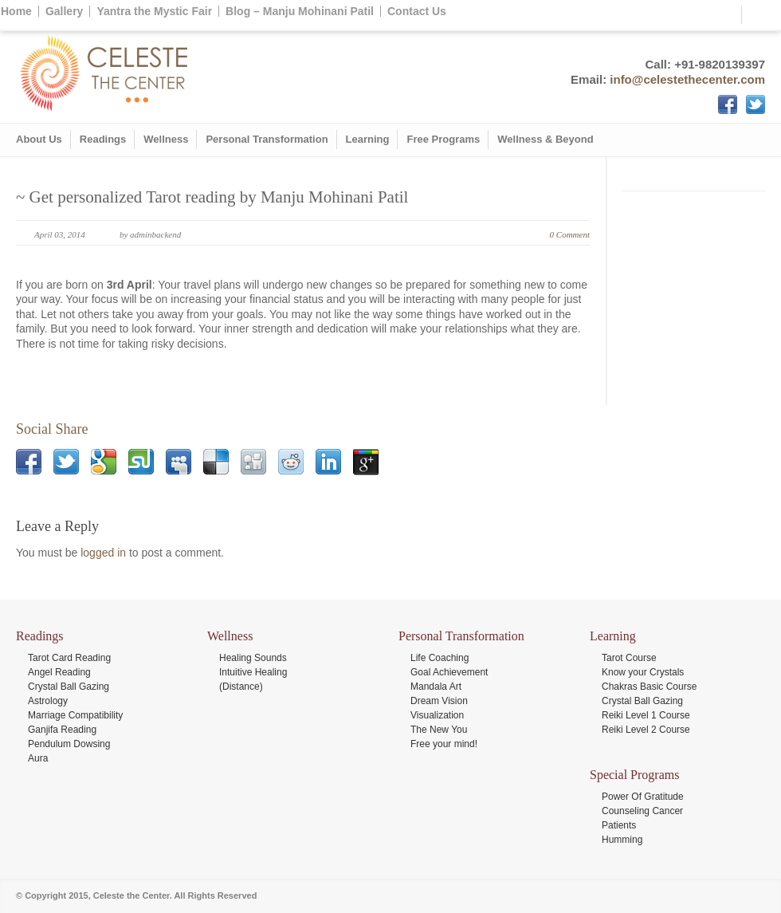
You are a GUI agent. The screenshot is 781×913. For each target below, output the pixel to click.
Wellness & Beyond (545, 139)
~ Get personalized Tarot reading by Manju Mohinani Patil (212, 197)
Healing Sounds (253, 657)
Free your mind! (443, 744)
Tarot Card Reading (69, 657)
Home (16, 11)
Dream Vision (439, 700)
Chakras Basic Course (649, 686)
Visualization (437, 715)
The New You (438, 729)
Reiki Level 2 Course (646, 729)
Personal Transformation (267, 139)
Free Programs (443, 139)
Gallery (64, 11)
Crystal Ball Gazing (68, 686)
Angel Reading (59, 672)
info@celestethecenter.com (687, 79)
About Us (39, 139)
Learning (368, 139)
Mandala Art (435, 686)
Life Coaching (439, 657)
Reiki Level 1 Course (646, 715)
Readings (103, 139)
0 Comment (570, 234)
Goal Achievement (449, 672)
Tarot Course (629, 657)
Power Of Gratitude (643, 796)
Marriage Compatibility (75, 715)
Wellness (165, 139)
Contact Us (416, 11)
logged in (103, 552)
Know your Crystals (643, 672)
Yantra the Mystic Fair (154, 11)
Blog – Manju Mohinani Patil (300, 11)
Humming (622, 839)
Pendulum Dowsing (69, 744)
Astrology (48, 700)
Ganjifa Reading (62, 729)
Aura (38, 758)
